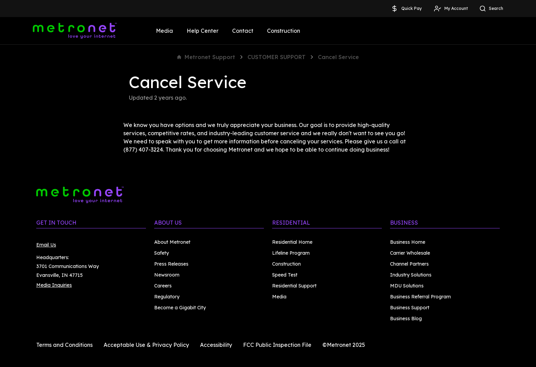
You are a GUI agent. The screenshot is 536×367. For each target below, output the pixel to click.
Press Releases (171, 264)
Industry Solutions (410, 275)
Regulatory (166, 297)
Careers (163, 286)
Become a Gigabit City (180, 308)
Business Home (407, 242)
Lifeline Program (291, 253)
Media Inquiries (54, 285)
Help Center (202, 30)
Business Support (409, 308)
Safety (161, 253)
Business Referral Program (420, 297)
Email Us (46, 245)
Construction (283, 30)
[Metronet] (75, 31)
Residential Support (294, 286)
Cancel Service (338, 57)
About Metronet (172, 242)
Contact (242, 30)
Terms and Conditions (64, 344)
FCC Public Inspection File (277, 344)
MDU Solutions (407, 286)
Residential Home (292, 242)
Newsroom (166, 275)
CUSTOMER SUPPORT (276, 57)
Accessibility (216, 344)
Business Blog (406, 318)
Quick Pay (406, 8)
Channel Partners (409, 264)
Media (164, 30)
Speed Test (284, 275)
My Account (450, 8)
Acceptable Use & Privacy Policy (146, 344)
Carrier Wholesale (410, 253)
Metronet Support (206, 57)
